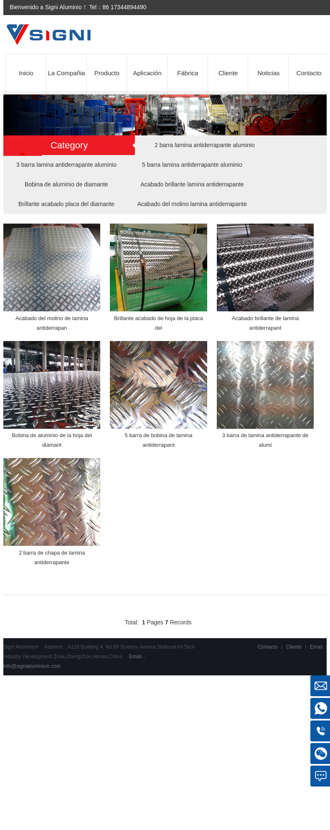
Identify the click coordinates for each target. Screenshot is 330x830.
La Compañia (66, 72)
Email (316, 647)
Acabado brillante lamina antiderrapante (192, 184)
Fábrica (187, 72)
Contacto (309, 72)
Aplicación (147, 72)
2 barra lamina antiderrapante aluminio (205, 145)
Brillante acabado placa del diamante (66, 204)
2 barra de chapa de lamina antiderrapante (52, 557)
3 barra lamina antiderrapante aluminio (66, 164)
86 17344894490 (124, 7)
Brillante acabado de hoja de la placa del (158, 323)
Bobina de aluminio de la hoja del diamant (52, 440)
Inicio (26, 72)
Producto (106, 72)
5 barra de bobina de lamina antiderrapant (159, 440)
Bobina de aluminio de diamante (66, 184)
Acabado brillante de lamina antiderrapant (265, 323)
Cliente (228, 72)
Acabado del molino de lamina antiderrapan (51, 323)
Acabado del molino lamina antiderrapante (192, 204)
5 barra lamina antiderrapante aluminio (192, 164)
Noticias (268, 72)
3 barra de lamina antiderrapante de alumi (265, 440)
